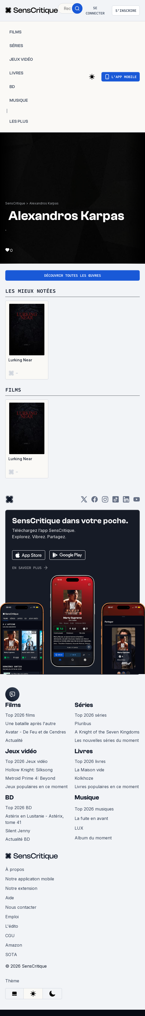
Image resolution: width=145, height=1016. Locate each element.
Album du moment (93, 837)
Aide (9, 897)
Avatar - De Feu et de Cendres (35, 732)
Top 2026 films (20, 715)
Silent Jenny (17, 830)
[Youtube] (136, 501)
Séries (84, 705)
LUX (79, 828)
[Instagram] (105, 501)
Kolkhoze (84, 778)
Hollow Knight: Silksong (29, 769)
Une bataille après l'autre (30, 723)
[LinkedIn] (126, 501)
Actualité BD (17, 839)
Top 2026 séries (91, 715)
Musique (87, 797)
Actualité (14, 740)
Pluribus (83, 723)
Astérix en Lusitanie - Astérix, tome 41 (34, 819)
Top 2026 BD (18, 807)
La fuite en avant (91, 818)
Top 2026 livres (90, 761)
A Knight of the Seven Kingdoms (107, 732)
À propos (14, 869)
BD (9, 797)
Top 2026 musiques (94, 809)
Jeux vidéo (21, 751)
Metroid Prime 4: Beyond (30, 778)
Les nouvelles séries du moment (107, 740)
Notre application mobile (29, 878)
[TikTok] (115, 501)
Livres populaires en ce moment (107, 786)
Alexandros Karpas (44, 203)
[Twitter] (84, 501)
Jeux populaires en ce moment (36, 786)
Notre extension (21, 888)
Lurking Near (20, 360)
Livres (84, 751)
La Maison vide (89, 769)
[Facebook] (94, 501)
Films (13, 705)
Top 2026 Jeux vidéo (26, 761)
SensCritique (15, 203)
